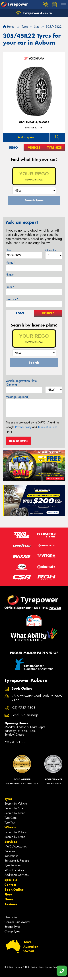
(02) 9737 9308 (23, 708)
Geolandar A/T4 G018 (34, 122)
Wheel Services (14, 870)
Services (11, 842)
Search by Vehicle (16, 803)
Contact (10, 885)
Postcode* (12, 299)
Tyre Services (13, 865)
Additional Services (16, 875)
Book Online (14, 890)
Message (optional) (17, 397)
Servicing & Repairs (17, 861)
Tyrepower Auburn (34, 13)
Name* (10, 262)
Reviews (11, 904)
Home (8, 27)
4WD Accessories (16, 846)
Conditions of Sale (48, 967)
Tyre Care (11, 818)
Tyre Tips (10, 822)
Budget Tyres (12, 927)
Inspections (11, 856)
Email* (10, 287)
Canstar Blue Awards (17, 922)
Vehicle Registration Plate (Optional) (21, 383)
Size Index (11, 917)
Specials (11, 880)
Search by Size (14, 808)
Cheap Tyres (12, 931)
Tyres (8, 799)
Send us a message (24, 715)
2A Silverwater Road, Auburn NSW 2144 (37, 698)
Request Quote (18, 440)
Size (8, 250)
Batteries (10, 851)
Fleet (8, 894)
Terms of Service (47, 427)
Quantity (50, 250)
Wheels (10, 827)
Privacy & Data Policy (26, 967)
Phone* (10, 275)
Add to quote (26, 137)
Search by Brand (15, 813)
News (9, 899)
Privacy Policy (23, 427)
